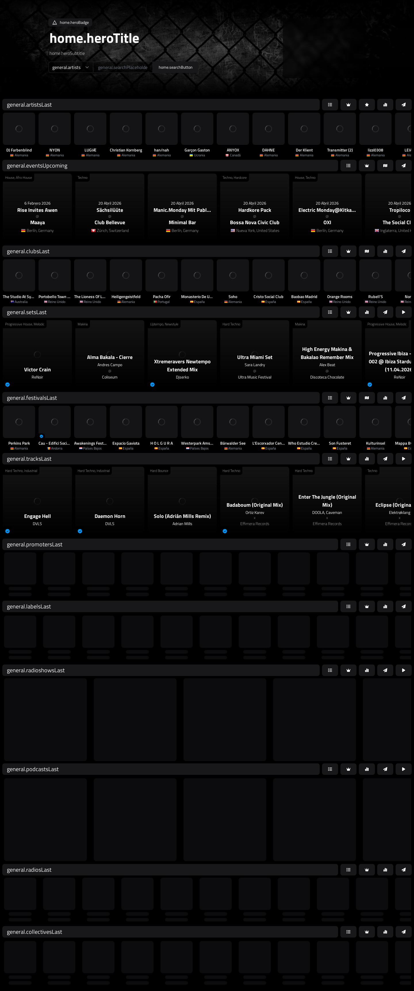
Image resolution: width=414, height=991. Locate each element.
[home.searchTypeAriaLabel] (70, 67)
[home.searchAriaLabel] (123, 67)
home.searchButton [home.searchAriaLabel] (176, 67)
